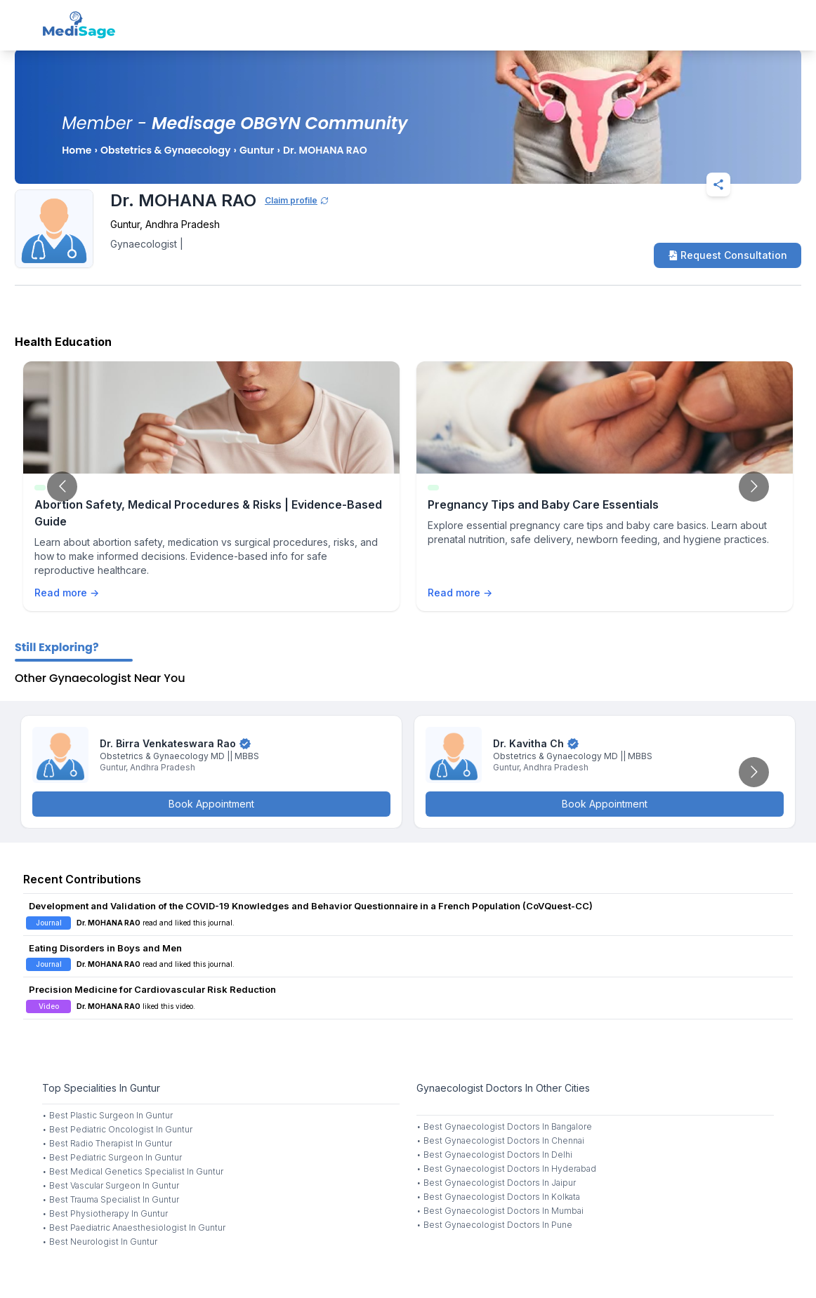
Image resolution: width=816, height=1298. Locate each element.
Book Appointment (211, 804)
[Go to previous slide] (62, 486)
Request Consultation (727, 255)
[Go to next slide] (754, 486)
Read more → (66, 592)
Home (76, 150)
